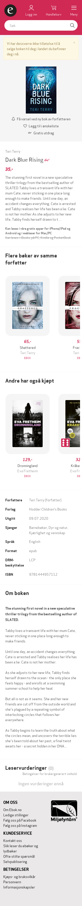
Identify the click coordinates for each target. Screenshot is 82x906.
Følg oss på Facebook (19, 819)
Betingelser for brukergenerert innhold (50, 773)
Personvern (12, 881)
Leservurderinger (29, 767)
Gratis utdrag (41, 132)
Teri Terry (12, 151)
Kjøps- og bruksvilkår (19, 876)
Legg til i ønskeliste (41, 125)
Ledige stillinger (15, 814)
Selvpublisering (15, 861)
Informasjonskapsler (19, 886)
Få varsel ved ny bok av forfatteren (41, 118)
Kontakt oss (12, 840)
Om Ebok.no (12, 809)
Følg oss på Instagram (20, 825)
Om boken (17, 593)
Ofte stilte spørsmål (19, 856)
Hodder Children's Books (48, 508)
